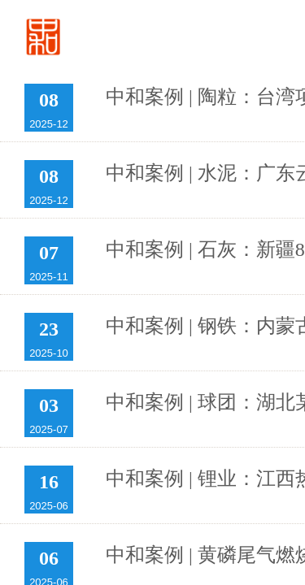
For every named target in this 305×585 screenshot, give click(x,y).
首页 (203, 38)
